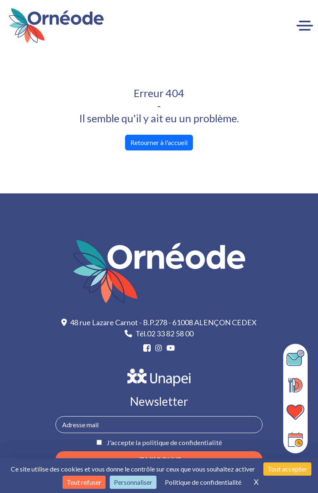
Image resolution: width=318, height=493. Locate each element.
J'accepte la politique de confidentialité (164, 442)
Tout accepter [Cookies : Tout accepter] (287, 469)
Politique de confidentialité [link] (203, 482)
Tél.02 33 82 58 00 (159, 333)
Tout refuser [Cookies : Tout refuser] (84, 482)
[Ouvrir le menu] (304, 25)
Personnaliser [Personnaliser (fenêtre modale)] (133, 482)
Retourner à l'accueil (159, 142)
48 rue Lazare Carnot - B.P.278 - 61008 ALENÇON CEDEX (159, 322)
